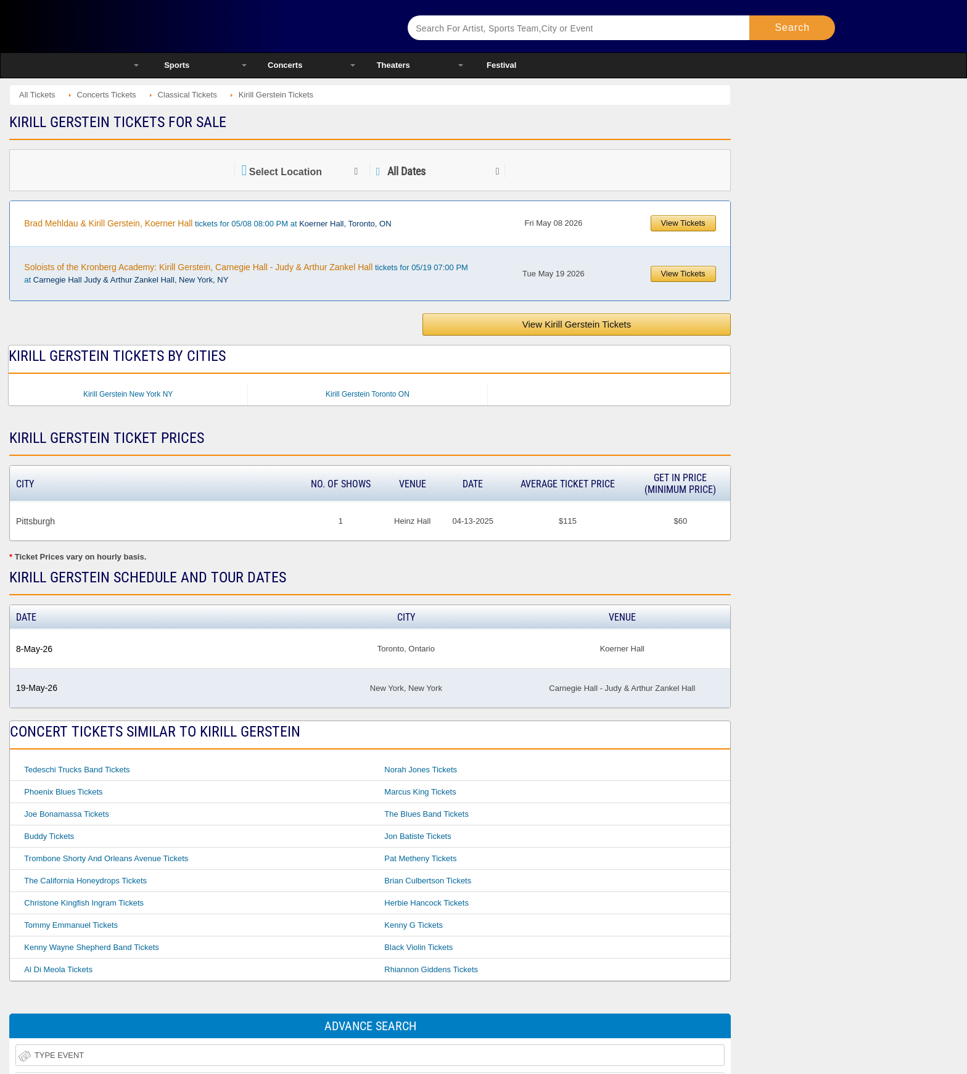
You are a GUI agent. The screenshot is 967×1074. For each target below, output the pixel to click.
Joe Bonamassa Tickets (66, 814)
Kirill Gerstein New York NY (128, 394)
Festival (501, 65)
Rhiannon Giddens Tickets (431, 969)
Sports (176, 65)
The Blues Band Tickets (426, 814)
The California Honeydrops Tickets (85, 880)
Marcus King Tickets (420, 791)
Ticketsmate (255, 26)
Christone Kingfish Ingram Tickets (84, 902)
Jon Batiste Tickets (417, 836)
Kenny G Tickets (413, 925)
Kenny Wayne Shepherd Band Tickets (91, 947)
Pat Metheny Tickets (420, 858)
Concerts (285, 65)
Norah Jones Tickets (420, 769)
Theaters (393, 65)
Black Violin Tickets (418, 947)
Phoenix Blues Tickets (63, 791)
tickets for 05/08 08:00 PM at (207, 223)
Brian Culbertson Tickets (427, 880)
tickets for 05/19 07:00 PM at (246, 273)
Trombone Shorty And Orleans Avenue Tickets (106, 858)
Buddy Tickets (49, 836)
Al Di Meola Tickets (58, 969)
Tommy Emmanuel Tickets (71, 925)
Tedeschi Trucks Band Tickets (77, 769)
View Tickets (683, 223)
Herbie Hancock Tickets (426, 902)
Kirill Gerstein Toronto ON (367, 394)
